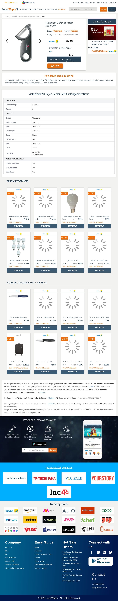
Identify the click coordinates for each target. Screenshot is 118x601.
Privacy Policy (10, 561)
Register (104, 9)
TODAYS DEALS (43, 9)
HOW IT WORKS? (90, 3)
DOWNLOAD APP (110, 3)
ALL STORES (33, 9)
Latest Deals (39, 561)
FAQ (6, 554)
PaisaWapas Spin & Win (71, 581)
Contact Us (98, 577)
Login (112, 9)
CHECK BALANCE (78, 3)
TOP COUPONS (52, 9)
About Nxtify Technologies (14, 568)
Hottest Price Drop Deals (43, 565)
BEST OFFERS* (62, 9)
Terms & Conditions (12, 565)
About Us (8, 547)
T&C (50, 51)
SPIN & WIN (28, 3)
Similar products (17, 181)
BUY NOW (55, 66)
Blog (6, 551)
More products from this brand (27, 282)
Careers (37, 558)
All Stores (38, 551)
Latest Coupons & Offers (43, 554)
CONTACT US (100, 3)
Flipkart (74, 31)
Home (37, 547)
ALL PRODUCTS (24, 9)
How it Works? (10, 558)
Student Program (41, 568)
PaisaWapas (52, 598)
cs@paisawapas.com (99, 588)
